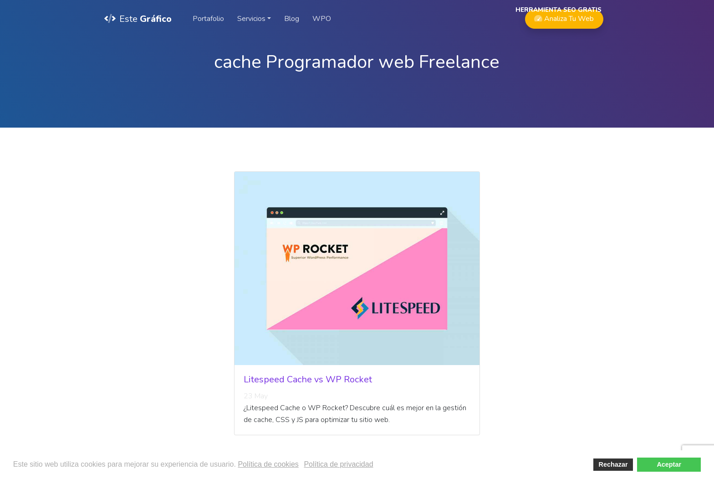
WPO (321, 19)
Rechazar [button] (613, 464)
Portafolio (208, 19)
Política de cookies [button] (268, 464)
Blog (291, 19)
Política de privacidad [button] (338, 464)
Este (138, 19)
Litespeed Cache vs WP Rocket (308, 379)
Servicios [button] (251, 19)
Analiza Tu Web (564, 17)
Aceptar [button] (669, 464)
